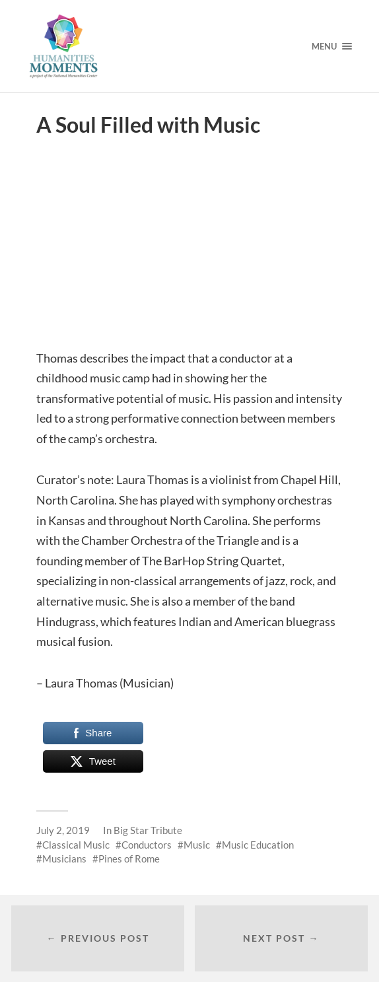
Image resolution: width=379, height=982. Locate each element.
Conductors (146, 845)
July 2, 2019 (63, 830)
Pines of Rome (129, 858)
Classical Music (76, 845)
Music (197, 845)
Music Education (258, 845)
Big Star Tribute (148, 830)
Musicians (64, 858)
